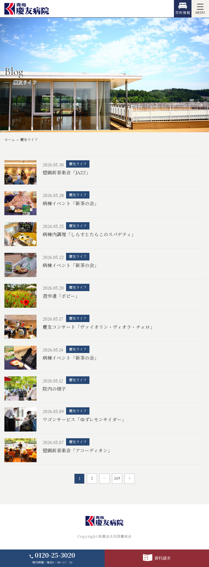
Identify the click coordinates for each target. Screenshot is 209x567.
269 (117, 478)
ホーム (9, 139)
